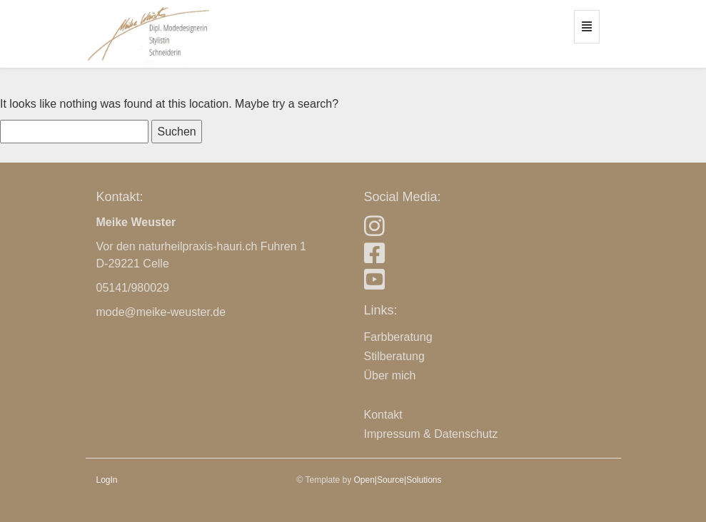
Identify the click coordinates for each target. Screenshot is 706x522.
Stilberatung (394, 356)
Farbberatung (398, 337)
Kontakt (383, 415)
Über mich (390, 375)
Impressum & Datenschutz (431, 434)
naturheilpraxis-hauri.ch (197, 246)
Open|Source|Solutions (398, 480)
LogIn (107, 480)
